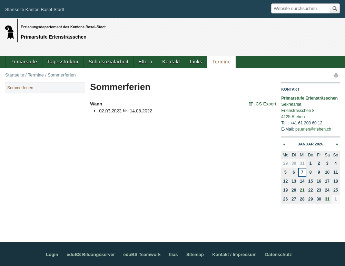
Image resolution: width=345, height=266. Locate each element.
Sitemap (195, 254)
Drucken (336, 75)
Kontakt (171, 61)
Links (196, 61)
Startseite (14, 75)
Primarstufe (23, 61)
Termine (221, 61)
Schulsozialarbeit (108, 61)
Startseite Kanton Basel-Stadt (34, 9)
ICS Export (265, 103)
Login (52, 254)
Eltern (145, 61)
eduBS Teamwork (141, 254)
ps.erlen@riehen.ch (313, 129)
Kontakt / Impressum (234, 254)
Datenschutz (278, 254)
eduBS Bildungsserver (91, 254)
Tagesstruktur (63, 61)
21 (302, 190)
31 (327, 199)
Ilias (173, 254)
